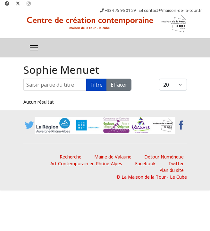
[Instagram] (28, 3)
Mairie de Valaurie (112, 157)
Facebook (145, 163)
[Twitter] (18, 3)
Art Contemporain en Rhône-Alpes (86, 163)
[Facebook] (7, 3)
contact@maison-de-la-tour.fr (173, 10)
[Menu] (34, 47)
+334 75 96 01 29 (120, 10)
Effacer (119, 84)
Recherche (70, 157)
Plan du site (171, 170)
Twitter (176, 163)
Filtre (96, 84)
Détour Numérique (164, 157)
